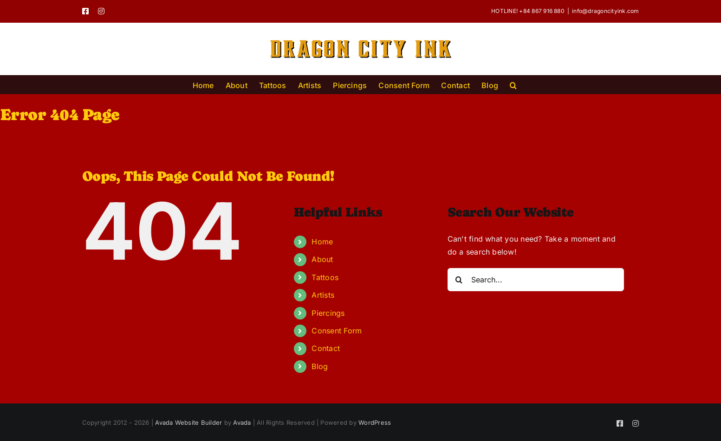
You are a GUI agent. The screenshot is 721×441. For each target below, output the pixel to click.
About (322, 259)
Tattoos (325, 277)
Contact (326, 348)
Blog (320, 366)
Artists (323, 295)
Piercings (328, 313)
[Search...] (536, 279)
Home (322, 241)
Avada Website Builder (188, 422)
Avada (242, 422)
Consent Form (337, 330)
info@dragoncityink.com (605, 10)
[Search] (459, 279)
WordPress (374, 422)
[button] (513, 84)
